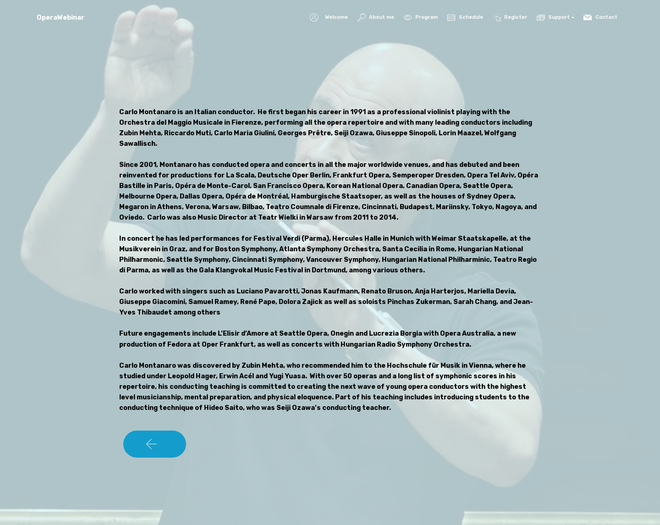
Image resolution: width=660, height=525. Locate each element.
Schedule (465, 17)
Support (553, 17)
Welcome (329, 18)
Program (421, 17)
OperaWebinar (60, 18)
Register (510, 17)
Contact (600, 17)
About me (376, 17)
